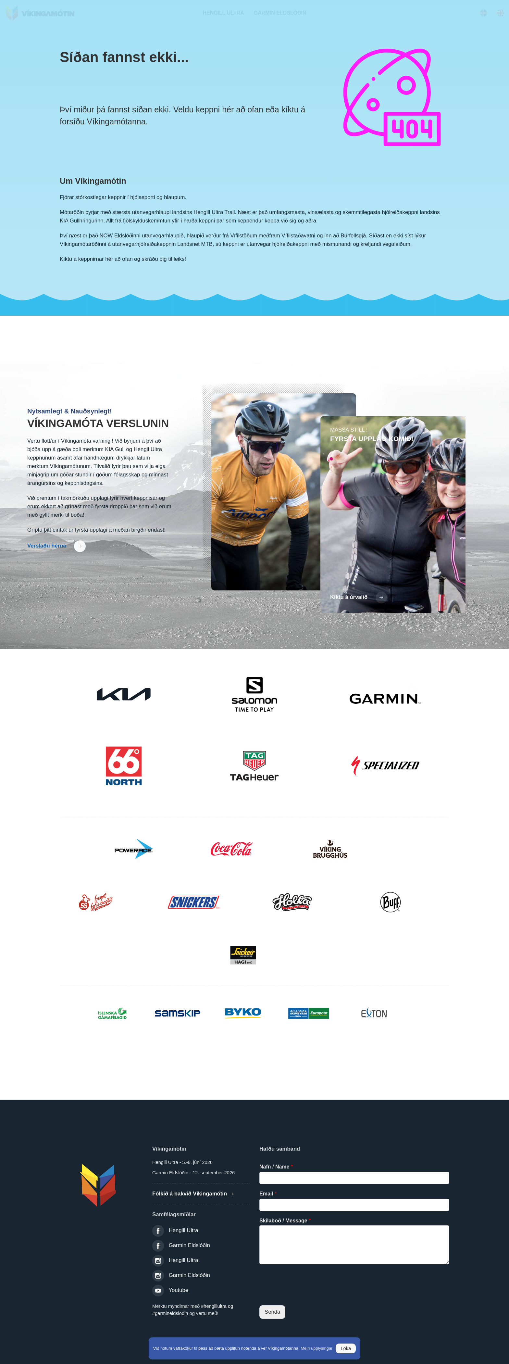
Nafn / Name (276, 1166)
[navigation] (223, 13)
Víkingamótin (44, 13)
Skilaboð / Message (285, 1220)
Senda (272, 1312)
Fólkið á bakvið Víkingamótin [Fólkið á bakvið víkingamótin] (193, 1194)
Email (268, 1193)
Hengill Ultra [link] (183, 1230)
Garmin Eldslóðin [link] (189, 1245)
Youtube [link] (178, 1290)
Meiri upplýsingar (316, 1348)
